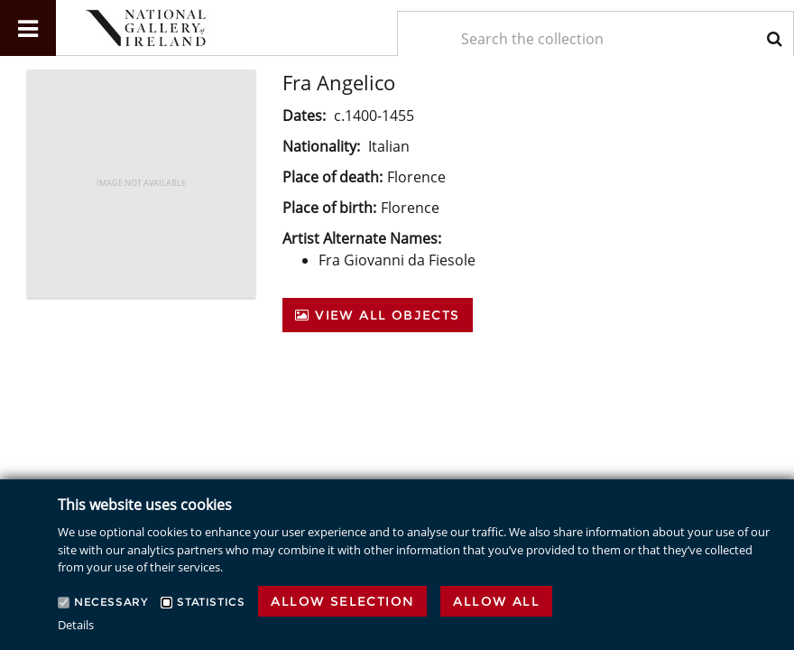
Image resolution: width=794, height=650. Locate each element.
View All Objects (377, 315)
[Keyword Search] (595, 39)
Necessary (110, 601)
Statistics (211, 601)
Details (76, 625)
